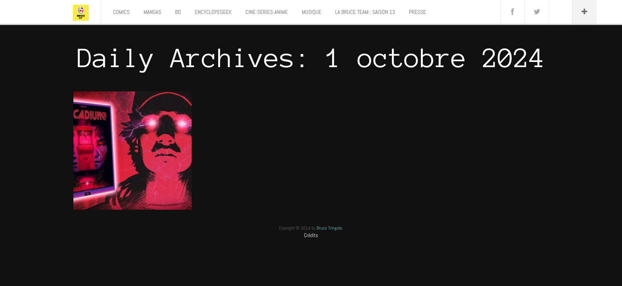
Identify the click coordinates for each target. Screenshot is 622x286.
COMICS (121, 11)
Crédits (311, 235)
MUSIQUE (311, 11)
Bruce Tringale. (330, 228)
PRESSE (417, 11)
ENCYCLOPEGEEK (213, 11)
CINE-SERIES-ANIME (267, 11)
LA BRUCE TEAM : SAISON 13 (365, 11)
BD (178, 11)
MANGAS (152, 11)
